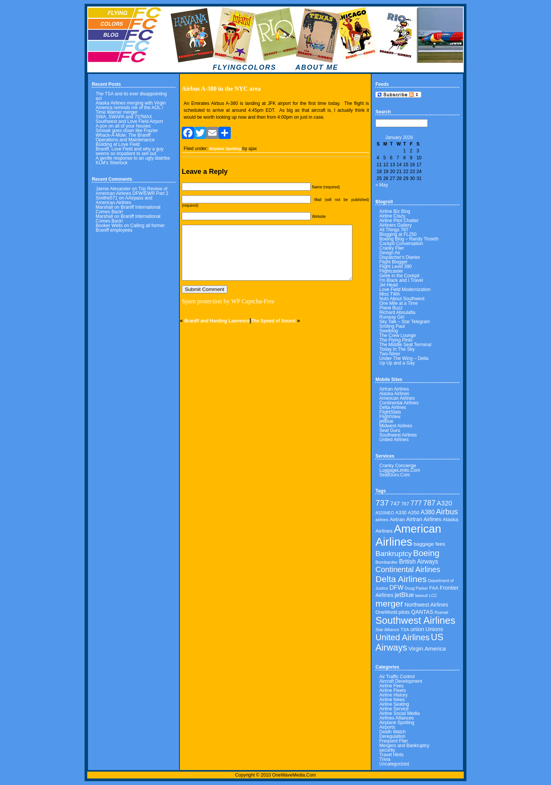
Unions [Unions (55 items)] (434, 629)
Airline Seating (394, 704)
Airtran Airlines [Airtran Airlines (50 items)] (423, 519)
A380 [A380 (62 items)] (428, 512)
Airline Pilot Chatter (399, 220)
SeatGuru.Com (394, 475)
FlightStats (390, 412)
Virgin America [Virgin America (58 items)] (427, 648)
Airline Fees (391, 686)
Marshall (104, 207)
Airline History (393, 695)
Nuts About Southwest (401, 298)
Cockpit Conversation (401, 243)
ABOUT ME (316, 67)
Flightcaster (391, 271)
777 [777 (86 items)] (416, 503)
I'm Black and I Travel (401, 280)
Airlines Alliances (396, 718)
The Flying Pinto (395, 340)
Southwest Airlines (398, 435)
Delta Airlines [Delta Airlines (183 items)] (401, 579)
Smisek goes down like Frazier (127, 130)
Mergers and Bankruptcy (404, 745)
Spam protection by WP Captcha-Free (228, 301)
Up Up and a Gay (397, 363)
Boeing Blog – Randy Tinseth (409, 239)
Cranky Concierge (397, 465)
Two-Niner (389, 354)
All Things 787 (393, 229)
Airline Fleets (392, 690)
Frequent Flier (393, 741)
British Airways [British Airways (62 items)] (418, 561)
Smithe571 (106, 198)
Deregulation (392, 736)
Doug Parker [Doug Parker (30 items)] (416, 588)
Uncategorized (394, 764)
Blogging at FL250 (397, 234)
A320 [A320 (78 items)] (444, 503)
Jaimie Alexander (113, 188)
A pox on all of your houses (123, 126)
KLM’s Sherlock (111, 162)
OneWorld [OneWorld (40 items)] (386, 612)
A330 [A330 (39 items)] (400, 512)
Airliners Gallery (395, 225)
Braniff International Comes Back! (128, 209)
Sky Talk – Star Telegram (404, 321)
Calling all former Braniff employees (130, 228)
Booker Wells (109, 225)
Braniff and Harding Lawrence (217, 321)
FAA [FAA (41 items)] (434, 588)
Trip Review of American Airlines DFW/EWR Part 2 (132, 191)
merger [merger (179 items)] (389, 603)
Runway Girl (391, 317)
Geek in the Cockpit (399, 275)
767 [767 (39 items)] (405, 504)
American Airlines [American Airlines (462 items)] (408, 535)
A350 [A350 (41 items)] (413, 512)
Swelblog (388, 331)
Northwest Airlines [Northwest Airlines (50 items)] (426, 605)
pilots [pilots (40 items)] (404, 612)
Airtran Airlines (394, 389)
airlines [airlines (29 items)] (381, 519)
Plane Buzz (391, 308)
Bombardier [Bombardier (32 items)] (386, 562)
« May (381, 185)
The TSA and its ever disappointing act (131, 96)
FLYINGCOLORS (244, 67)
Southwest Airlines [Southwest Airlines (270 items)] (415, 620)
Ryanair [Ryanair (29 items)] (441, 612)
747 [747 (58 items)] (395, 503)
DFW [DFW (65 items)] (396, 587)
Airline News (392, 699)
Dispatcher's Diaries (399, 257)
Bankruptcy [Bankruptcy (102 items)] (393, 554)
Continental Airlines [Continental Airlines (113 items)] (407, 569)
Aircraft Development (400, 681)
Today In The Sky (397, 349)
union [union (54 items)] (417, 629)
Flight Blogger (393, 262)
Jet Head (388, 285)
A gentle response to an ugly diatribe (133, 158)
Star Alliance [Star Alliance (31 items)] (387, 629)
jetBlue (386, 421)
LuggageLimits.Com (399, 470)
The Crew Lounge (397, 335)
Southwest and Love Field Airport (129, 121)
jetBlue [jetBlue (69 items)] (404, 594)
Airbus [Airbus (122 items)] (447, 511)
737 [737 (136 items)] (382, 502)
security (387, 750)
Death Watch (392, 731)
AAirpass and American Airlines (124, 200)
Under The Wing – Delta (404, 358)
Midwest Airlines (395, 425)
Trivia (384, 759)
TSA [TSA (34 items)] (404, 629)
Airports (387, 727)
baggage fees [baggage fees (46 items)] (429, 544)
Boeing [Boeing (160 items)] (426, 553)
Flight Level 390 (395, 266)
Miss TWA (389, 294)
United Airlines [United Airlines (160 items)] (402, 637)
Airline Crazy (392, 216)
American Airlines (397, 398)
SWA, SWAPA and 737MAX (124, 116)
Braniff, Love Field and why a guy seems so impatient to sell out (129, 151)
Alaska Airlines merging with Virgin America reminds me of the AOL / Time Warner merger (131, 107)
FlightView (389, 416)
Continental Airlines (399, 403)
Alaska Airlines (394, 393)
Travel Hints (391, 754)
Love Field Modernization (404, 289)
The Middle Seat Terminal (405, 344)
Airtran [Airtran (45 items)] (397, 519)
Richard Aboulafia (397, 312)
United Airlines (394, 439)
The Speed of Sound (273, 321)
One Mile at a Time (398, 303)
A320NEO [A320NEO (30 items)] (384, 512)
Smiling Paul (392, 326)
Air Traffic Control (396, 676)
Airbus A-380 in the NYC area (221, 88)
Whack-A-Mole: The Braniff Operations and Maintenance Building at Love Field (125, 139)
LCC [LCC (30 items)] (433, 595)
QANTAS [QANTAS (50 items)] (422, 612)
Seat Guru (389, 430)
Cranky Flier (391, 248)
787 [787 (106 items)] (429, 503)
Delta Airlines (392, 407)
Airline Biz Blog (394, 211)
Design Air (389, 252)
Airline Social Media (399, 713)
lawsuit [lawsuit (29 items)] (421, 595)
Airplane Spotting (225, 149)
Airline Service (394, 708)
